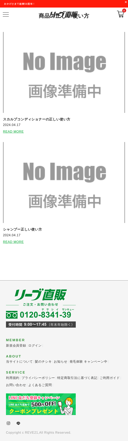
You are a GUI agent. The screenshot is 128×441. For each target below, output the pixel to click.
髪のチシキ (43, 361)
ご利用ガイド (110, 378)
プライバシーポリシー (38, 378)
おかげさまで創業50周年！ (19, 3)
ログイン (35, 345)
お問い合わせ (16, 385)
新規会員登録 (16, 345)
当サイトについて (19, 361)
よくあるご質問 (40, 385)
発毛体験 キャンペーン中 (88, 361)
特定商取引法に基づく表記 (77, 378)
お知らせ (60, 361)
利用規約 (12, 378)
